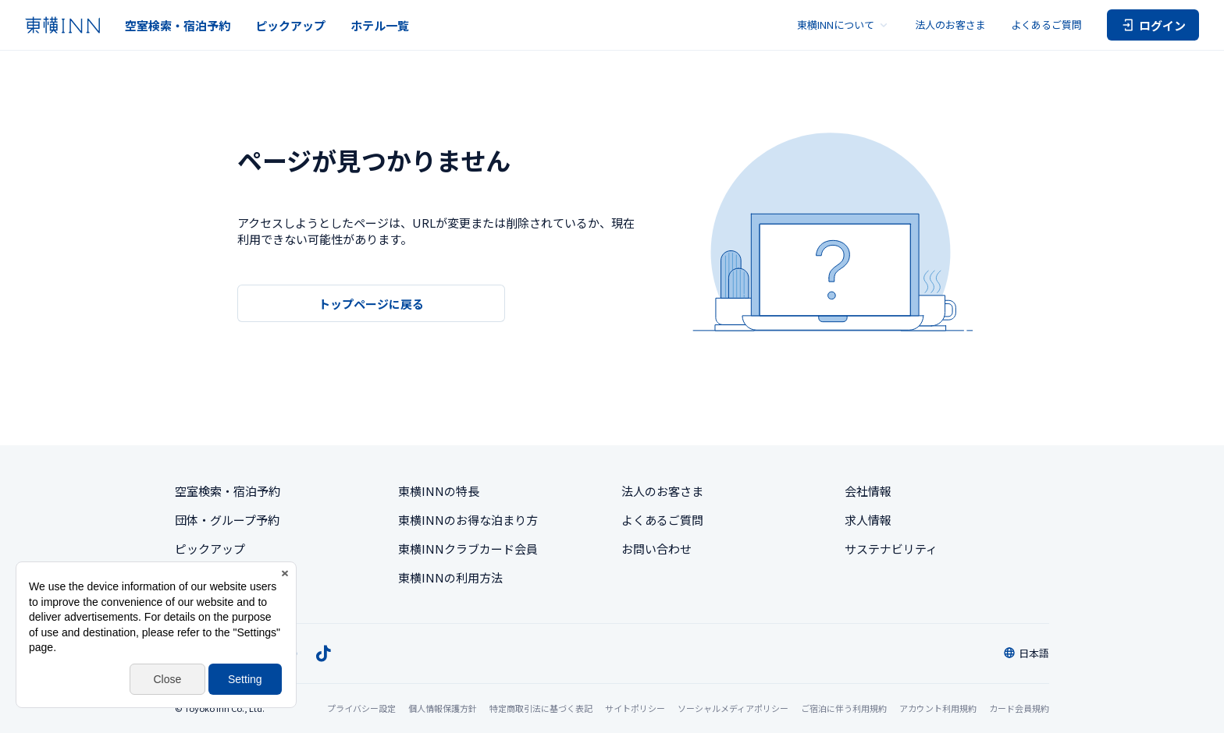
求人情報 (868, 520)
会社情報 (868, 491)
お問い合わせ (656, 548)
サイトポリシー (635, 708)
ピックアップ (290, 25)
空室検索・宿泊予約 (177, 25)
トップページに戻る (371, 304)
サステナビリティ (891, 548)
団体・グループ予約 (227, 520)
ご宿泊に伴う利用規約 (844, 708)
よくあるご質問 (1046, 24)
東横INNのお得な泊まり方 (468, 520)
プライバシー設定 (361, 708)
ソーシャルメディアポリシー (733, 708)
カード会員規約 (1019, 708)
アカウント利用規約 (938, 708)
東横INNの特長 (438, 491)
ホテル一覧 (379, 25)
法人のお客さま (950, 24)
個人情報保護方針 (442, 708)
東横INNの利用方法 (450, 577)
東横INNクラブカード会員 (468, 548)
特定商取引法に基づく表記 (540, 708)
